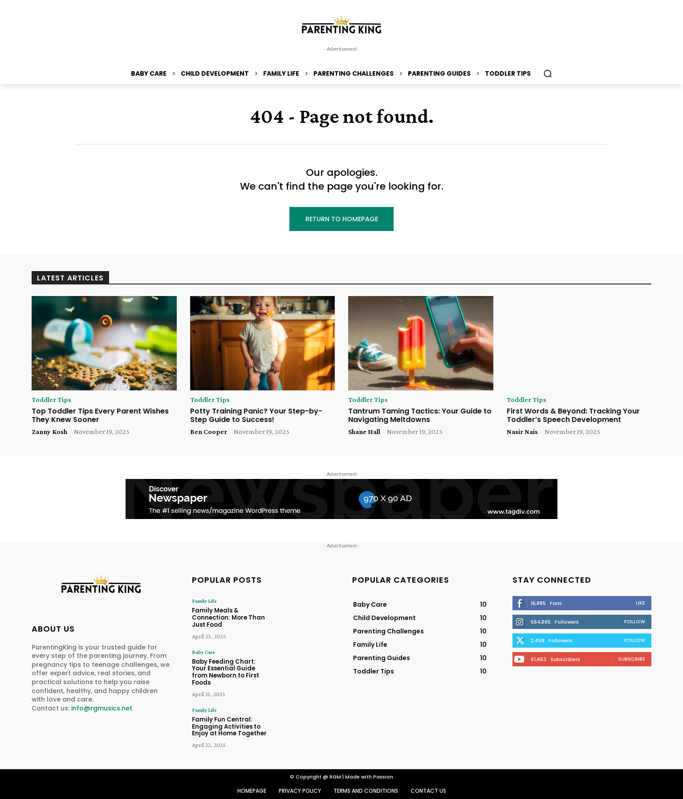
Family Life (204, 601)
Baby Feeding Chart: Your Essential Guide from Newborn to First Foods (231, 668)
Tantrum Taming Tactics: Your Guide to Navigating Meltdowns (420, 415)
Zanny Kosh (49, 432)
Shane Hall (364, 432)
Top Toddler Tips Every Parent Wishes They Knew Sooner (100, 415)
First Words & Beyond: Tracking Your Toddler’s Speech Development (573, 415)
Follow (634, 621)
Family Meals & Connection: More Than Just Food (228, 618)
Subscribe (631, 659)
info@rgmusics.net (101, 708)
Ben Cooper (208, 432)
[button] (547, 73)
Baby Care (203, 652)
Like (640, 603)
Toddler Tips (51, 400)
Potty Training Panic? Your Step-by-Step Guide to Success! (256, 415)
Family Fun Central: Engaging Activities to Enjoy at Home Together (229, 719)
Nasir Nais (522, 432)
